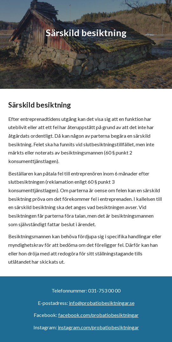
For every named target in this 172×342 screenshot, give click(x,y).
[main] (86, 44)
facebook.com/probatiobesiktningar (98, 315)
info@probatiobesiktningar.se (101, 303)
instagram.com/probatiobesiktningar (98, 327)
